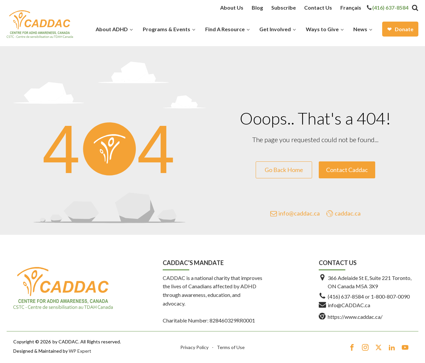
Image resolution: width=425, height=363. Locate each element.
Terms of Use (231, 347)
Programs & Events (166, 29)
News (360, 29)
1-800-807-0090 (390, 296)
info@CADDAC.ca (349, 305)
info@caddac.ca (299, 213)
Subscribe (283, 7)
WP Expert (80, 351)
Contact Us (318, 7)
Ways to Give (322, 29)
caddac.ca (348, 213)
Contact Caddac (347, 169)
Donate (404, 29)
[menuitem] (351, 7)
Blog (257, 7)
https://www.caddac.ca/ (355, 317)
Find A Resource (225, 29)
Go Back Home (284, 169)
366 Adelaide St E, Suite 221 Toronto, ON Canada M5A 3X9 (369, 282)
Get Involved (275, 29)
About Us (231, 7)
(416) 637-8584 (390, 7)
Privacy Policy (194, 347)
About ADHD (112, 29)
